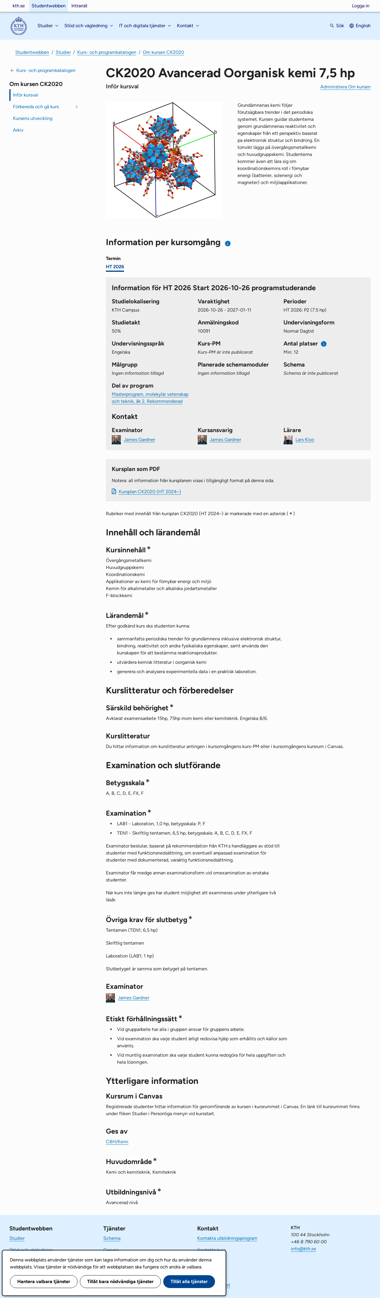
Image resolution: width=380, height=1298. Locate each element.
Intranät (79, 5)
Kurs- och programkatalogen (106, 52)
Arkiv (18, 130)
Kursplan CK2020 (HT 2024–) (150, 491)
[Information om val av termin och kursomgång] (228, 243)
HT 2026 (115, 266)
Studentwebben (49, 5)
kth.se (19, 5)
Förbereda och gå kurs (36, 106)
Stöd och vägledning (30, 1250)
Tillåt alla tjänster (189, 1281)
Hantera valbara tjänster (43, 1281)
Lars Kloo (304, 439)
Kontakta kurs (211, 1250)
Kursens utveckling (32, 118)
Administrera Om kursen (345, 87)
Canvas (110, 1250)
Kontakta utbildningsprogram (227, 1238)
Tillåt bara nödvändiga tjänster (120, 1281)
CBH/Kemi (117, 1141)
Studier (63, 52)
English (363, 25)
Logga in (360, 5)
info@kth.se (303, 1248)
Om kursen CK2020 (163, 52)
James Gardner (139, 439)
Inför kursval (25, 95)
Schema (112, 1238)
